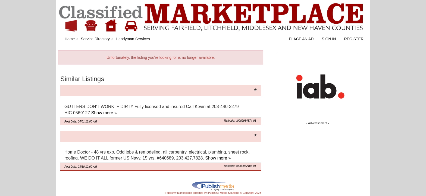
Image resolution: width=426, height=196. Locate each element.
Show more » (104, 113)
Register (354, 39)
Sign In (329, 39)
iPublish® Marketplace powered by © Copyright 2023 (213, 185)
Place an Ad (301, 39)
